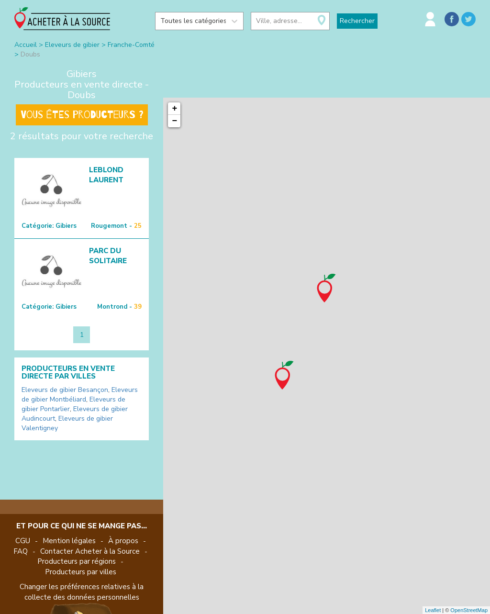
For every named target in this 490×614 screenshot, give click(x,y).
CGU (22, 541)
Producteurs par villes (80, 572)
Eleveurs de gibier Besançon (65, 389)
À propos (123, 541)
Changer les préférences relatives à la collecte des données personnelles (82, 592)
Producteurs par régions (76, 561)
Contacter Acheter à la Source (90, 551)
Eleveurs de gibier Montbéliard (80, 394)
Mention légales (69, 541)
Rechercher (357, 20)
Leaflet (433, 610)
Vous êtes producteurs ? (82, 115)
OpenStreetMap (469, 610)
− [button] (175, 121)
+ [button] (175, 108)
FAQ (20, 551)
